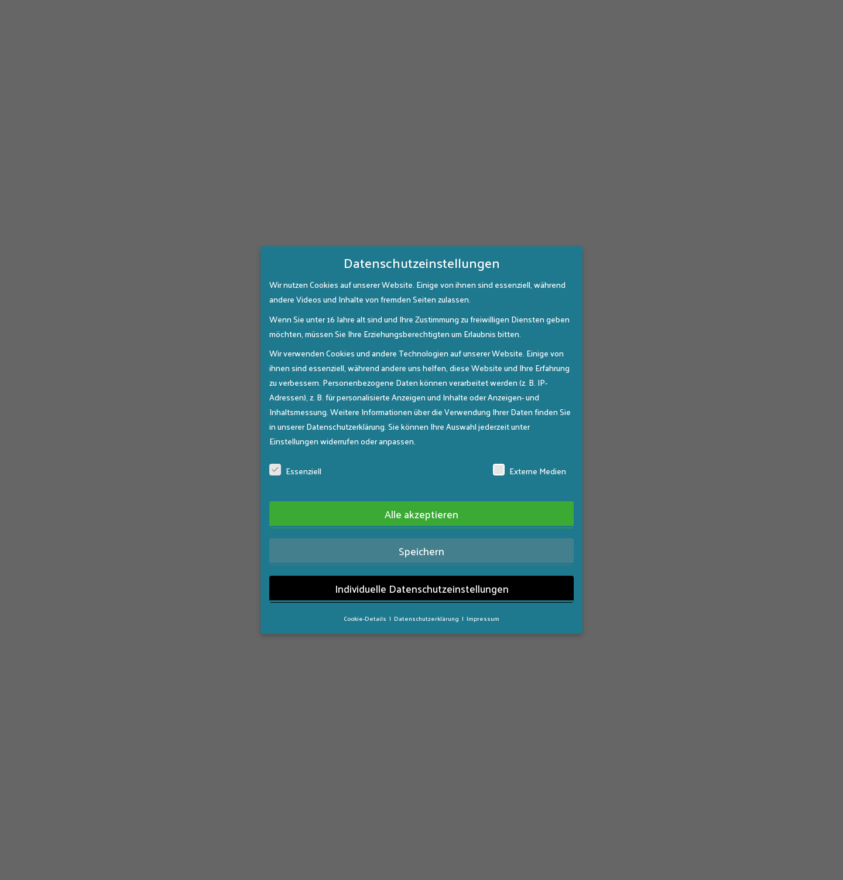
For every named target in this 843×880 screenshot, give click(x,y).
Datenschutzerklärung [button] (427, 603)
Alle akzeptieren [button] (421, 499)
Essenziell (295, 456)
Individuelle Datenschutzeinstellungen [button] (422, 573)
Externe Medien (529, 456)
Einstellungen (293, 426)
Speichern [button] (421, 535)
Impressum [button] (483, 603)
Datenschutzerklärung (345, 411)
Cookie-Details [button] (366, 603)
